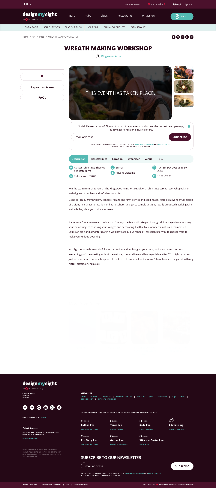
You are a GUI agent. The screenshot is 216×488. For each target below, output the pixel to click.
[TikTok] (59, 407)
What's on (148, 15)
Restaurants (124, 15)
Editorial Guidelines (107, 399)
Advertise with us (124, 397)
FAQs (42, 97)
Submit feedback (81, 485)
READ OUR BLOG (73, 27)
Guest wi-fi (144, 444)
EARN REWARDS (138, 27)
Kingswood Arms (111, 56)
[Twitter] (52, 407)
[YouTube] (45, 407)
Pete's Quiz (82, 347)
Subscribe (179, 137)
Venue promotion (176, 429)
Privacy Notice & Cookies (52, 485)
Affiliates (107, 397)
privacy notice (164, 144)
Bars (72, 15)
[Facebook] (25, 407)
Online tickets (116, 429)
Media (182, 397)
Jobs (151, 397)
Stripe (43, 417)
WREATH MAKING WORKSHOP (63, 36)
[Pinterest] (39, 407)
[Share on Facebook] (174, 37)
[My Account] (182, 4)
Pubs (88, 15)
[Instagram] (32, 407)
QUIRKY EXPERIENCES (114, 27)
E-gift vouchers (146, 429)
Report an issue (42, 87)
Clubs (104, 15)
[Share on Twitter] (178, 37)
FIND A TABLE (31, 27)
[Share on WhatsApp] (187, 37)
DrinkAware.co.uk (30, 438)
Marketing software (119, 444)
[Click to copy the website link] (192, 37)
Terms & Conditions (30, 485)
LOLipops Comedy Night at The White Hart (145, 351)
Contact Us (162, 397)
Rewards (141, 397)
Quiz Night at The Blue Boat (176, 349)
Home (25, 36)
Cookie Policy (87, 399)
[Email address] (120, 137)
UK (33, 36)
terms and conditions (144, 144)
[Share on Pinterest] (182, 37)
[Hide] (189, 126)
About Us (94, 397)
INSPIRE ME (92, 27)
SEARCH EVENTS (52, 27)
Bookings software (89, 429)
